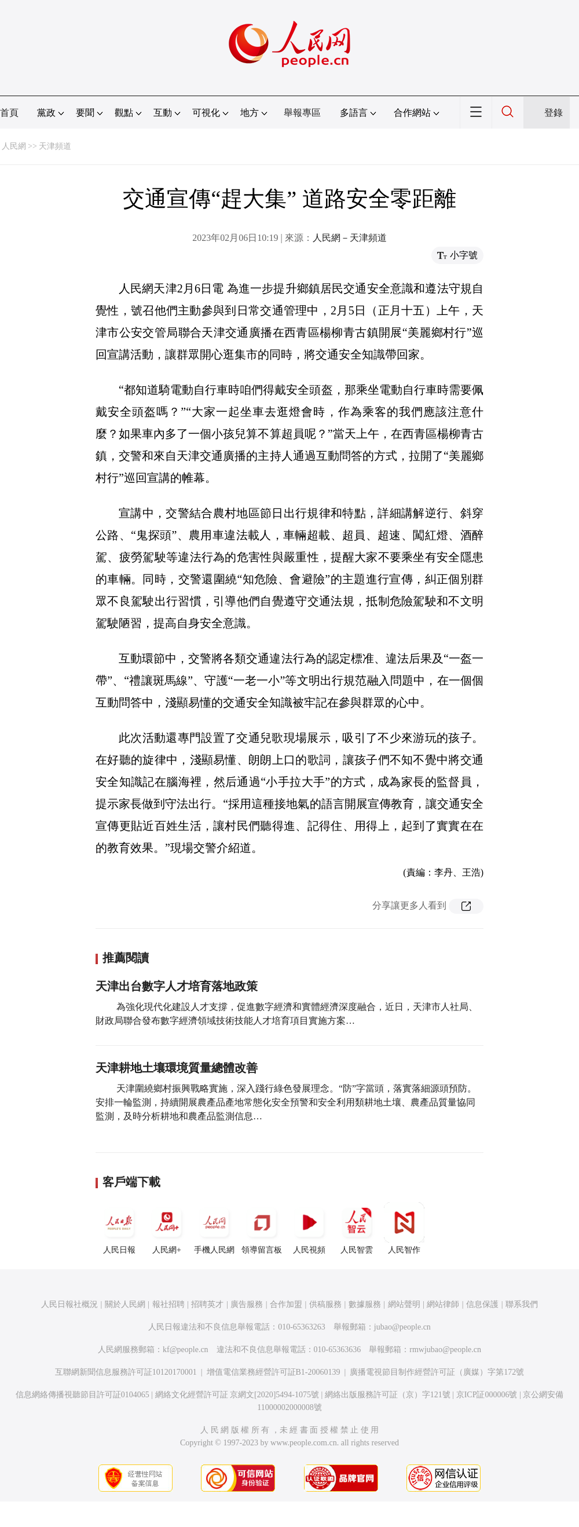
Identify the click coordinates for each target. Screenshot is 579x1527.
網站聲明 (404, 1304)
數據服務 (365, 1304)
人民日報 (119, 1228)
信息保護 (482, 1304)
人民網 (14, 146)
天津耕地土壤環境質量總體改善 (177, 1067)
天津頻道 (55, 146)
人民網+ (166, 1228)
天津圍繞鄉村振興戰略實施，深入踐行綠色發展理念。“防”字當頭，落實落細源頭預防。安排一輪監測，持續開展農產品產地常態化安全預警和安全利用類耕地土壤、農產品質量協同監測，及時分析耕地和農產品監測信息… (286, 1102)
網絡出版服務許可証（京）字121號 (387, 1394)
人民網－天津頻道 (350, 238)
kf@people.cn (185, 1349)
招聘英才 (207, 1304)
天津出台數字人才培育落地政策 (177, 986)
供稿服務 (325, 1304)
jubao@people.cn (402, 1327)
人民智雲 (356, 1228)
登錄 (553, 113)
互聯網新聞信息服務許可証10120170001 (126, 1372)
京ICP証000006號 (487, 1394)
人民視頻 (309, 1228)
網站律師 (443, 1304)
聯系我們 (521, 1304)
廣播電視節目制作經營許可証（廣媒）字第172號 (437, 1372)
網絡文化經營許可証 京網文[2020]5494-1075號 (237, 1394)
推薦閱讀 (125, 957)
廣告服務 (246, 1304)
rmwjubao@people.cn (445, 1349)
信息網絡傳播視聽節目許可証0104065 (82, 1394)
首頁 (9, 113)
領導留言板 (261, 1228)
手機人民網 (214, 1228)
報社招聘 (168, 1304)
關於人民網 (125, 1304)
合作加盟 (286, 1304)
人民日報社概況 (69, 1304)
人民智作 (404, 1228)
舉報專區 (302, 113)
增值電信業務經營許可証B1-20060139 (273, 1372)
